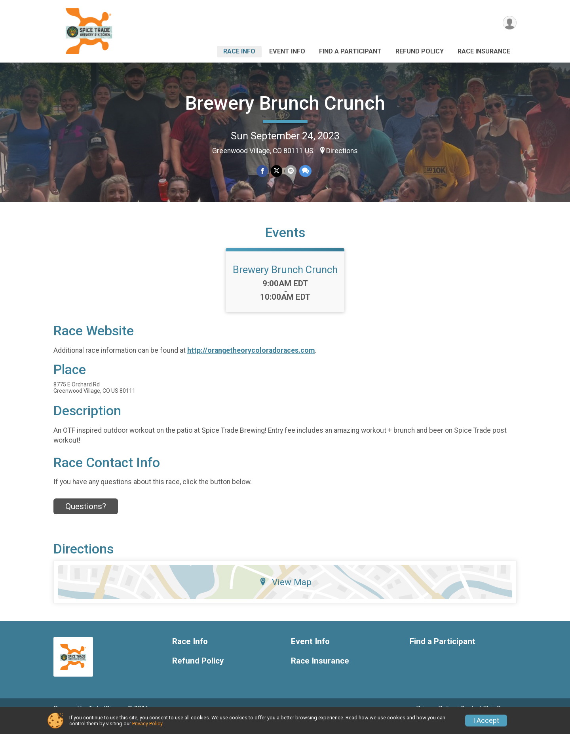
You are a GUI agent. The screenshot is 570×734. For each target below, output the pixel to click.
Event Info (287, 51)
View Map (285, 593)
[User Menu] (509, 23)
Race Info (239, 51)
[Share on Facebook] (262, 171)
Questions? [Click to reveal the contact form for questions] (85, 517)
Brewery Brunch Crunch (285, 103)
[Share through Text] (304, 171)
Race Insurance (484, 51)
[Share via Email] (290, 171)
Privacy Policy (147, 723)
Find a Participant (350, 51)
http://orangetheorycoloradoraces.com (251, 361)
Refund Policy (419, 51)
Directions (342, 151)
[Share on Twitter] (276, 171)
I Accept (486, 720)
